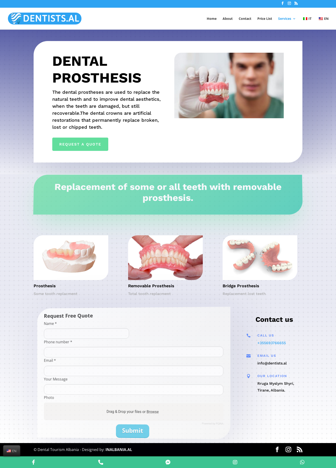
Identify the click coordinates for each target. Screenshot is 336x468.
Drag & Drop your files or (133, 412)
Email (76, 361)
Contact (245, 19)
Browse (148, 413)
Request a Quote (84, 143)
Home (212, 19)
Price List (264, 19)
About (228, 19)
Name (77, 328)
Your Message (80, 378)
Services (284, 19)
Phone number (82, 344)
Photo (76, 395)
